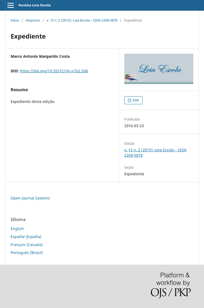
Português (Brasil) (27, 252)
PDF (135, 100)
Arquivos (33, 20)
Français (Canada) (27, 244)
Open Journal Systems (30, 198)
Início (15, 20)
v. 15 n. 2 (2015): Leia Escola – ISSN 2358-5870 (81, 20)
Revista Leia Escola (35, 5)
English (17, 228)
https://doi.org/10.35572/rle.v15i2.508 (54, 70)
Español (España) (26, 236)
